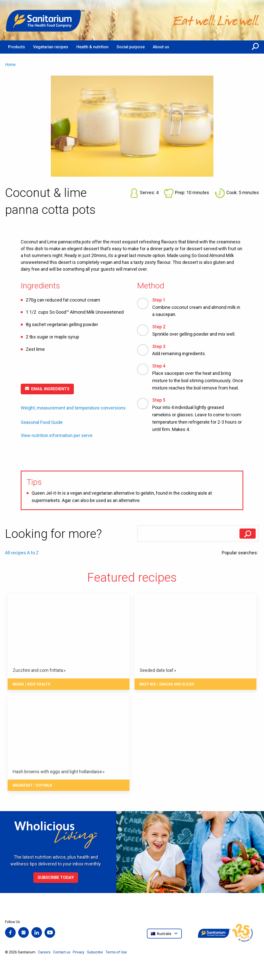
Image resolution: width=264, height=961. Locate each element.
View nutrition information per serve (57, 435)
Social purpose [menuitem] (131, 46)
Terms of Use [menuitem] (116, 952)
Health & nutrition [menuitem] (92, 46)
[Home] (45, 20)
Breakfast (23, 785)
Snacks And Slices (176, 684)
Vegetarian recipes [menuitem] (50, 46)
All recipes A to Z (22, 552)
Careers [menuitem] (44, 952)
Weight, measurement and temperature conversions (73, 407)
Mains (18, 684)
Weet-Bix (148, 684)
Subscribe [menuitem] (95, 952)
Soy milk (44, 785)
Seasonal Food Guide (42, 422)
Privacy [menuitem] (78, 952)
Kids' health (38, 684)
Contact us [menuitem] (61, 952)
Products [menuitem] (16, 46)
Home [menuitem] (10, 64)
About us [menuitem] (161, 46)
